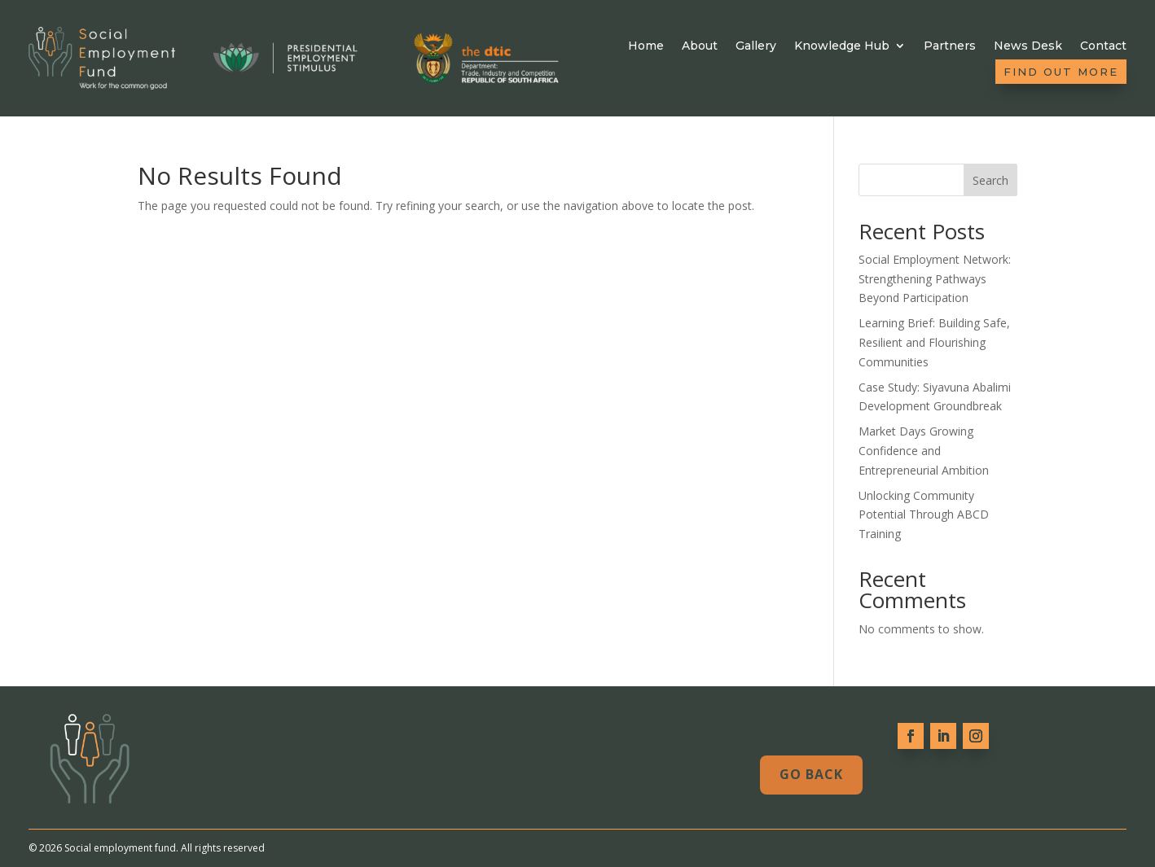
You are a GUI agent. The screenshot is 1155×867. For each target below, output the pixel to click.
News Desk (1028, 46)
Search (990, 180)
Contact (1103, 46)
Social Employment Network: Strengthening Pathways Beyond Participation (935, 279)
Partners (950, 46)
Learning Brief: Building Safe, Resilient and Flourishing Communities (934, 342)
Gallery (756, 46)
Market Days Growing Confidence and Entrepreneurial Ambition (924, 450)
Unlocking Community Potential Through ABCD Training (924, 515)
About (700, 46)
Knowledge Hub (841, 46)
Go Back (811, 774)
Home (646, 46)
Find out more (1060, 71)
